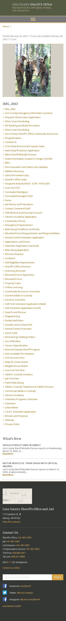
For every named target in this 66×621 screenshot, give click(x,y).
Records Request (14, 254)
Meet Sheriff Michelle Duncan (20, 154)
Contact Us (11, 142)
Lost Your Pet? (12, 187)
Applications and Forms (17, 241)
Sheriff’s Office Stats (16, 179)
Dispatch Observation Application (23, 117)
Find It (57, 577)
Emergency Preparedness (19, 225)
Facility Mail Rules (14, 320)
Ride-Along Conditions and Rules (22, 229)
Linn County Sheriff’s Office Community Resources (31, 133)
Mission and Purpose (16, 415)
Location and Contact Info (18, 324)
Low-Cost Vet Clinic (15, 370)
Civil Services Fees (15, 357)
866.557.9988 (18, 556)
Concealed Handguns (16, 192)
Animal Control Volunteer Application (24, 237)
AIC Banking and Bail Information (22, 125)
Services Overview (15, 299)
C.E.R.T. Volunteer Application (20, 411)
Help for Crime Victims (16, 361)
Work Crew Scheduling (17, 121)
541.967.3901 (13, 541)
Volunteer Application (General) (22, 245)
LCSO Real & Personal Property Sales (25, 146)
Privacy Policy (12, 424)
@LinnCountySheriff (30, 599)
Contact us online (11, 567)
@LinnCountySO (25, 592)
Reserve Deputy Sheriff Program (22, 349)
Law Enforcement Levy (17, 175)
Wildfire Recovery (14, 171)
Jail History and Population (19, 204)
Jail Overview (12, 378)
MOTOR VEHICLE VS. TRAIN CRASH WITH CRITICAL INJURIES (30, 465)
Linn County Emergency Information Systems (29, 113)
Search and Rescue (15, 312)
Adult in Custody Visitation (19, 374)
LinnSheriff (25, 586)
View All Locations (11, 521)
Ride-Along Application (17, 250)
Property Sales (13, 283)
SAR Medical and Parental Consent (23, 212)
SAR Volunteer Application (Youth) (23, 308)
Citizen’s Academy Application (21, 216)
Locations (10, 258)
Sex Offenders (13, 341)
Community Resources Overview (22, 291)
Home (6, 26)
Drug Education (13, 138)
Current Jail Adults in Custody (20, 390)
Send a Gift (11, 332)
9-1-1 (9, 562)
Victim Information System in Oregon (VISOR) (28, 158)
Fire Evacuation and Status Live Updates (26, 167)
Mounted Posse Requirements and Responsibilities (32, 233)
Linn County (32, 4)
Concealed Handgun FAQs (19, 196)
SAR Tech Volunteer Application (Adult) (25, 303)
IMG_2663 (10, 109)
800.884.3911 (19, 552)
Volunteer (10, 403)
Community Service (15, 221)
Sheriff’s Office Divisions (18, 266)
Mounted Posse (13, 279)
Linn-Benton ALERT (12, 606)
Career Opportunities (16, 345)
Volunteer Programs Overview (21, 399)
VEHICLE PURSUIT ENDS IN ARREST (22, 445)
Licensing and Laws (15, 270)
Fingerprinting (12, 316)
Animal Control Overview (18, 328)
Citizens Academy (14, 395)
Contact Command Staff (17, 208)
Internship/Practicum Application (22, 150)
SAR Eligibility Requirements (19, 262)
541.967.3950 (24, 537)
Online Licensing (14, 287)
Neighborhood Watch (16, 366)
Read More (8, 453)
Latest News (11, 407)
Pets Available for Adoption (19, 353)
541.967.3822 (33, 549)
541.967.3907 (23, 545)
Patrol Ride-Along (14, 382)
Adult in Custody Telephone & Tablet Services (29, 386)
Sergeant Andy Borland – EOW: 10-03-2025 (27, 183)
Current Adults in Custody (18, 295)
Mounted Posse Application (19, 274)
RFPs (7, 162)
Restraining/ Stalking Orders (20, 337)
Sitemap (9, 419)
